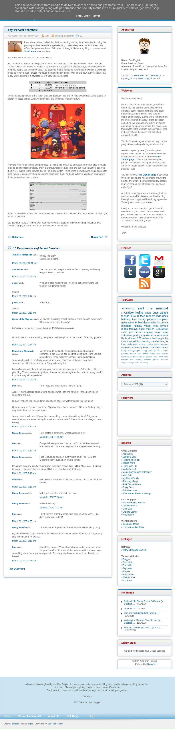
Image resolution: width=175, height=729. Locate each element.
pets (131, 332)
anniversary (137, 347)
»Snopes (125, 571)
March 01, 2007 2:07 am (24, 276)
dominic (142, 344)
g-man (15, 283)
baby (135, 344)
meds (124, 328)
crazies (152, 322)
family (142, 319)
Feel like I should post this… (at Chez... (143, 627)
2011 (159, 350)
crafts (165, 350)
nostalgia (132, 350)
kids (158, 316)
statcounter (69, 36)
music (124, 332)
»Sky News (126, 568)
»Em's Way (126, 509)
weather (133, 322)
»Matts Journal (128, 469)
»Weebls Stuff (128, 577)
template (163, 319)
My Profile (139, 75)
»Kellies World (128, 463)
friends (125, 316)
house (139, 332)
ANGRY (165, 354)
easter (146, 347)
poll (138, 350)
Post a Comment (17, 569)
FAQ (127, 78)
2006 (156, 357)
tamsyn (133, 328)
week (165, 335)
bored (123, 357)
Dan (47, 36)
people (161, 338)
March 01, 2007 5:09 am (24, 379)
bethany (126, 319)
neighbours (125, 363)
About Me (154, 75)
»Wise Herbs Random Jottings (136, 493)
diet (157, 341)
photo (148, 312)
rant (141, 308)
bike (131, 360)
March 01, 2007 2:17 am (24, 296)
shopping (148, 332)
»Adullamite (127, 454)
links (155, 325)
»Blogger (125, 559)
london (133, 354)
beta (154, 338)
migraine (145, 335)
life (122, 338)
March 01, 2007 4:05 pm (24, 521)
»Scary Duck (127, 487)
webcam (164, 344)
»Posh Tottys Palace (131, 484)
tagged (164, 312)
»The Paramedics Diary (132, 527)
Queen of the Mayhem (22, 319)
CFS (139, 338)
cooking (139, 360)
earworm (125, 354)
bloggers (126, 325)
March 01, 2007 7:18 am (24, 473)
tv (150, 338)
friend (135, 357)
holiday (138, 325)
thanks (124, 341)
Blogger (151, 664)
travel (135, 363)
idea (123, 344)
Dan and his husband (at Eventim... (141, 613)
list (166, 338)
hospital (142, 357)
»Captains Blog (128, 457)
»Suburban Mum (129, 490)
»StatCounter (127, 574)
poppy (144, 350)
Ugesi (30, 724)
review (145, 338)
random (150, 316)
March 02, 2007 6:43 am (24, 560)
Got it (96, 16)
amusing (59, 36)
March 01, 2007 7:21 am (51, 507)
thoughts (164, 341)
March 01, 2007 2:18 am (24, 313)
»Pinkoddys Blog (129, 481)
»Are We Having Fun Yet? (133, 502)
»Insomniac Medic (130, 524)
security (152, 350)
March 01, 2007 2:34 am (24, 344)
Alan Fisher (17, 269)
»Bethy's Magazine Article (133, 550)
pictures (151, 319)
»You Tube (126, 580)
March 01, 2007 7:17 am (24, 450)
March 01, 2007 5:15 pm (24, 541)
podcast (149, 357)
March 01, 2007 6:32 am (24, 426)
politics (146, 354)
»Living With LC (129, 466)
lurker (152, 347)
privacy (150, 344)
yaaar (156, 344)
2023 (166, 357)
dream (158, 347)
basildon (124, 360)
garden (155, 360)
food (139, 341)
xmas (165, 332)
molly (129, 344)
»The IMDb (126, 565)
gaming (136, 335)
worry (140, 363)
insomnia (162, 322)
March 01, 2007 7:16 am (51, 437)
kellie (139, 312)
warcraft (132, 341)
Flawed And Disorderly (23, 351)
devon (129, 357)
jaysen (164, 325)
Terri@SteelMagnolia (22, 255)
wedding (146, 341)
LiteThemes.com (55, 724)
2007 (161, 357)
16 (81, 36)
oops (142, 328)
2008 (158, 354)
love (139, 354)
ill (138, 316)
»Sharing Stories (129, 512)
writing (145, 363)
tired (134, 319)
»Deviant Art (127, 562)
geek (165, 316)
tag (131, 363)
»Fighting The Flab (130, 460)
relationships (162, 329)
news (124, 322)
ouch (155, 312)
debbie (15, 479)
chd (152, 341)
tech (142, 316)
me (150, 308)
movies (150, 328)
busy (133, 316)
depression (126, 347)
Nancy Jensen (19, 433)
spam (133, 338)
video (147, 325)
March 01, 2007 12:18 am (24, 263)
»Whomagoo (127, 514)
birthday (143, 322)
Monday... (129, 608)
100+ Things (144, 78)
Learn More (83, 16)
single (157, 332)
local (127, 338)
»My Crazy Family (130, 478)
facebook (147, 360)
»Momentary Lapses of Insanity (136, 472)
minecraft (164, 360)
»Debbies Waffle (129, 505)
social (153, 335)
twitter (152, 354)
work (159, 335)
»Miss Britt (126, 475)
